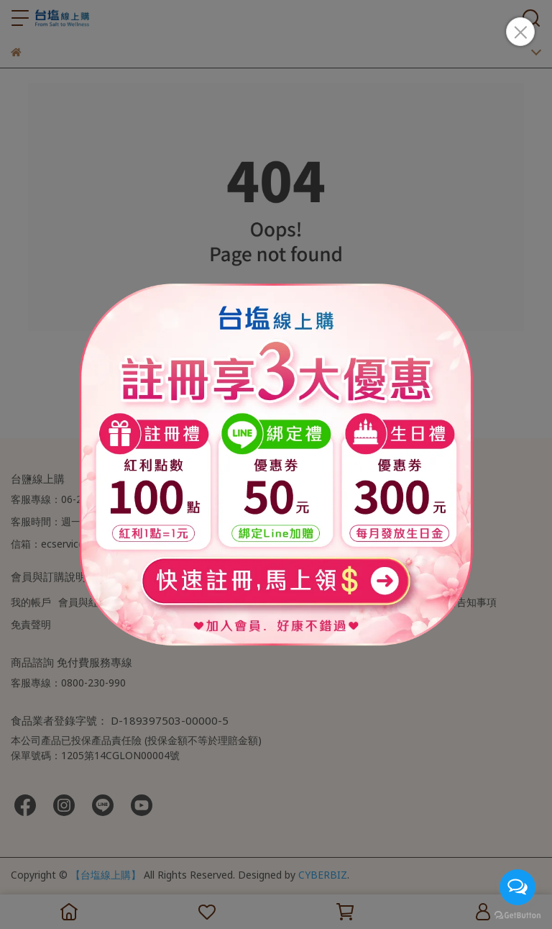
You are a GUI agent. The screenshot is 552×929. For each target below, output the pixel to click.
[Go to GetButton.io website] (517, 914)
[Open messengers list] (517, 887)
